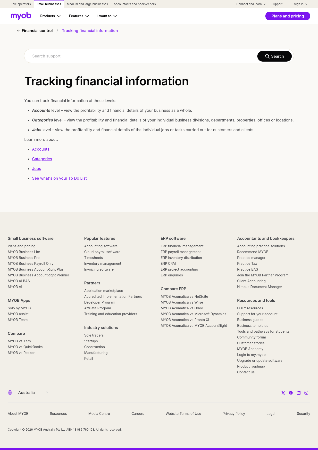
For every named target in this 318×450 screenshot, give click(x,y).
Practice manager (251, 258)
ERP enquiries (172, 275)
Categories (42, 158)
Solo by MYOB (19, 308)
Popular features (99, 238)
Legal (271, 413)
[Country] (31, 392)
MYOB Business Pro (24, 258)
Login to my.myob (251, 355)
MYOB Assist (18, 314)
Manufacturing (96, 353)
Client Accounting (251, 281)
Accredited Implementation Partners (113, 296)
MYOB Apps (19, 300)
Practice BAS (247, 269)
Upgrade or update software (260, 360)
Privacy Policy (234, 413)
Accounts (40, 149)
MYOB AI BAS (19, 281)
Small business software (30, 238)
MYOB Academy (250, 349)
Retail (88, 358)
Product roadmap (251, 366)
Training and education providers (110, 314)
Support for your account (257, 314)
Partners (92, 283)
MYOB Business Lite (24, 252)
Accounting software (100, 246)
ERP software (173, 238)
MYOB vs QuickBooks (25, 347)
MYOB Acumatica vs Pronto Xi (185, 320)
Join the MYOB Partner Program (262, 275)
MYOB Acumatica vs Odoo (182, 308)
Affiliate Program (97, 308)
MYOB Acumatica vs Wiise (182, 302)
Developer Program (99, 302)
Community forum (251, 337)
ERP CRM (168, 263)
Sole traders (94, 335)
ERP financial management (182, 246)
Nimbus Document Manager (259, 287)
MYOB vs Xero (19, 341)
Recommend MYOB (252, 252)
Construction (94, 347)
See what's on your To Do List (59, 178)
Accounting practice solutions (261, 246)
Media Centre (99, 413)
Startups (91, 341)
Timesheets (93, 258)
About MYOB (18, 413)
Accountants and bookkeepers (265, 238)
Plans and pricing (21, 246)
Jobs (36, 168)
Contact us (246, 372)
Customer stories (251, 343)
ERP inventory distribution (181, 258)
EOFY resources (250, 308)
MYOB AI (15, 287)
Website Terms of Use (183, 413)
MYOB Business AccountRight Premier (38, 275)
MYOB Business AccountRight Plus (36, 269)
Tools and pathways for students (263, 331)
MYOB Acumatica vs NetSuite (184, 296)
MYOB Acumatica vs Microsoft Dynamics (193, 314)
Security (303, 413)
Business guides (250, 320)
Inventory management (102, 263)
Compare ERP (173, 288)
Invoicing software (99, 269)
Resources (58, 413)
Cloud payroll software (102, 252)
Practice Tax (247, 263)
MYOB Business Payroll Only (30, 263)
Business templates (252, 325)
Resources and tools (256, 300)
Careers (138, 413)
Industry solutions (101, 327)
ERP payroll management (181, 252)
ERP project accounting (179, 269)
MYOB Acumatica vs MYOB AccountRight (194, 325)
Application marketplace (103, 291)
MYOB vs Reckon (21, 353)
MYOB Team (18, 320)
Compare (16, 333)
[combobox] (159, 56)
